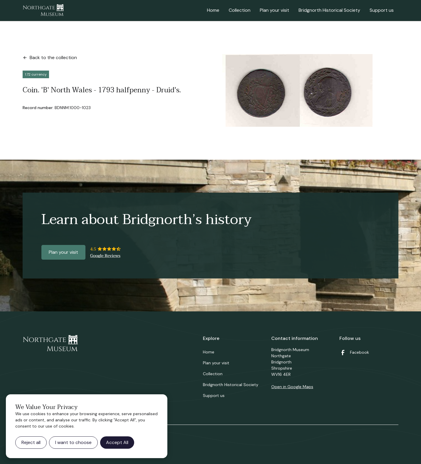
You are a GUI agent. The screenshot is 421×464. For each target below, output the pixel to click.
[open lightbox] (297, 90)
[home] (43, 10)
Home (213, 10)
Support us (382, 10)
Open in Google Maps (292, 386)
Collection (239, 10)
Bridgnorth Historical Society (329, 10)
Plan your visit (274, 10)
